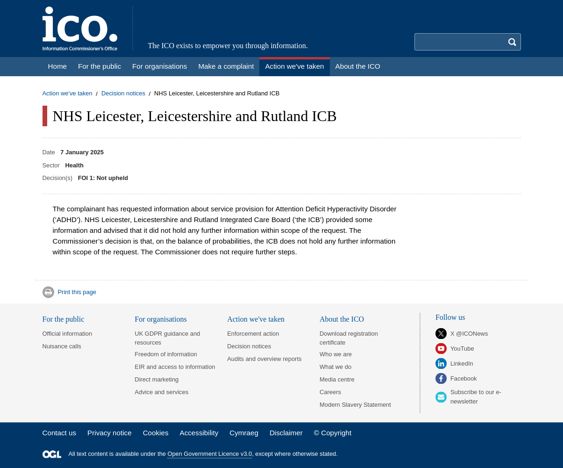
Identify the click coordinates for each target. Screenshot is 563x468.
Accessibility (199, 433)
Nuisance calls (62, 346)
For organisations (160, 319)
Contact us (60, 433)
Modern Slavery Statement (355, 404)
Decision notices (123, 93)
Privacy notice (109, 433)
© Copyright (332, 433)
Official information (68, 333)
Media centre (337, 379)
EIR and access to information (175, 366)
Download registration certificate (349, 338)
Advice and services (161, 392)
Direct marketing (156, 379)
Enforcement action (253, 333)
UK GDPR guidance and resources (167, 338)
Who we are (336, 354)
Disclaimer (286, 433)
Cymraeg (243, 433)
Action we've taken (68, 93)
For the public (64, 319)
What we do (335, 366)
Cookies (156, 433)
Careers (330, 392)
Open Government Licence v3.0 (210, 454)
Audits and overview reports (264, 358)
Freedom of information (166, 354)
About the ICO (342, 319)
